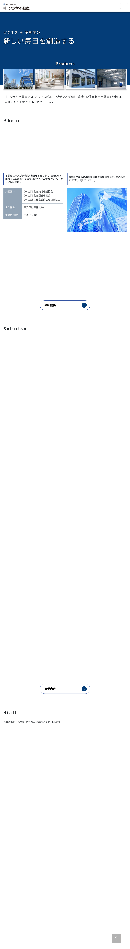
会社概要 (49, 305)
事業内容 (49, 575)
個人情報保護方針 (91, 921)
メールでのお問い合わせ (59, 900)
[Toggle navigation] (124, 6)
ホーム (68, 915)
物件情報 (68, 921)
